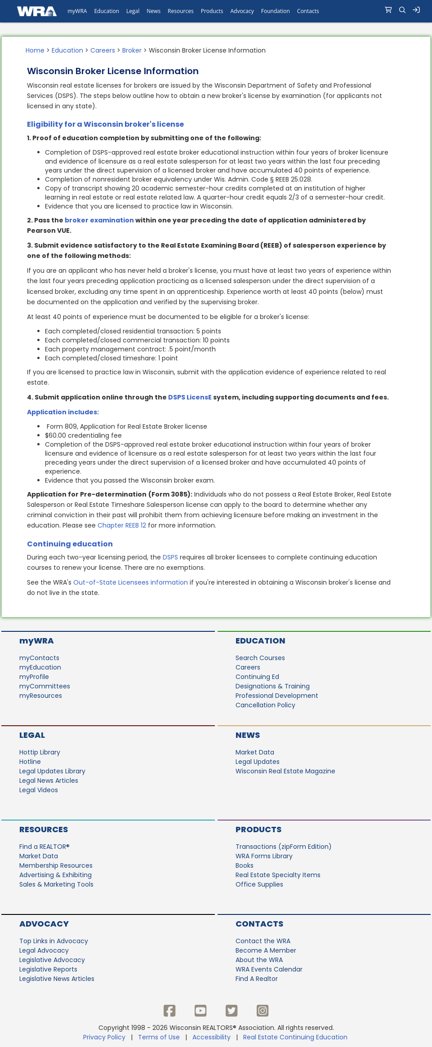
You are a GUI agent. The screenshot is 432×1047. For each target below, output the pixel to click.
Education (67, 50)
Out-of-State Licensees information (130, 582)
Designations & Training (273, 686)
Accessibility (211, 1037)
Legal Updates (258, 761)
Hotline (30, 761)
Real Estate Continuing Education (296, 1037)
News (248, 735)
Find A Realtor (257, 978)
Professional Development (277, 695)
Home (35, 50)
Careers (102, 50)
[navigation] (216, 11)
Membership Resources (56, 865)
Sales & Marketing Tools (56, 884)
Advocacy (44, 923)
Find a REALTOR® (44, 846)
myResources (40, 695)
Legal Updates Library (52, 771)
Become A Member (266, 950)
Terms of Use (159, 1037)
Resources (43, 829)
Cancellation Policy (265, 705)
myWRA (36, 640)
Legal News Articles (48, 780)
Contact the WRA (263, 940)
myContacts (39, 657)
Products (258, 829)
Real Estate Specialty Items (278, 874)
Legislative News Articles (56, 978)
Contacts (259, 923)
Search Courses (260, 657)
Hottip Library (39, 752)
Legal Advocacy (44, 950)
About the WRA (259, 959)
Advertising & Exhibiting (55, 874)
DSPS (170, 557)
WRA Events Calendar (269, 969)
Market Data (255, 752)
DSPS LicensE (190, 397)
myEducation (40, 667)
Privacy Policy (104, 1037)
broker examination (99, 220)
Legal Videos (38, 789)
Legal (32, 735)
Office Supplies (259, 884)
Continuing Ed (257, 676)
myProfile (34, 676)
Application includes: (63, 412)
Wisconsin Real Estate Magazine (285, 771)
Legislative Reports (48, 969)
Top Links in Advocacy (53, 940)
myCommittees (44, 686)
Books (245, 865)
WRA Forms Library (264, 856)
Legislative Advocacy (52, 959)
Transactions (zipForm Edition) (284, 846)
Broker (132, 50)
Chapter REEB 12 (122, 525)
